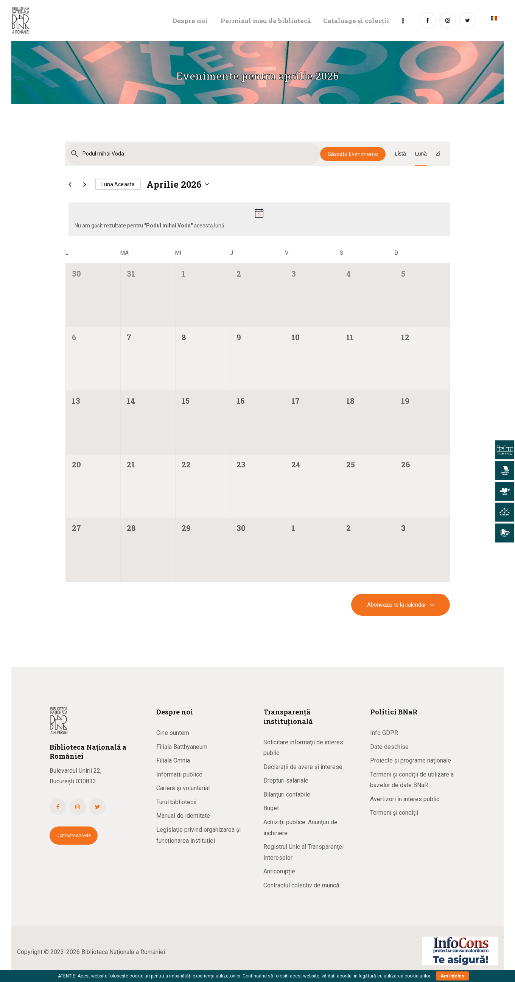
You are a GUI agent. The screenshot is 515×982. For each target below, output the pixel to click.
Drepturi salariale (285, 780)
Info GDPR (384, 732)
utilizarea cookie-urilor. (407, 976)
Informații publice (179, 774)
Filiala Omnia (173, 760)
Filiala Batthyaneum (181, 746)
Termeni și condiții (394, 812)
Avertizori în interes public (404, 799)
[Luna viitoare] (84, 184)
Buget (271, 808)
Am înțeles (452, 976)
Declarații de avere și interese (302, 766)
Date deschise (389, 746)
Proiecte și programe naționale (410, 760)
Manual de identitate (183, 815)
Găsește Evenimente (353, 154)
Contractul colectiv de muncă (301, 885)
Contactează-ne (73, 835)
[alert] (259, 219)
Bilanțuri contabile (286, 794)
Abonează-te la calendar (396, 605)
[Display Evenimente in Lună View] (421, 154)
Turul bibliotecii (176, 802)
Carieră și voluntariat (183, 788)
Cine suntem (172, 732)
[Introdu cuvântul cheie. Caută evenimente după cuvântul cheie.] (193, 154)
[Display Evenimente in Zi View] (438, 154)
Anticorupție (279, 871)
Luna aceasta (118, 184)
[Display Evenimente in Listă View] (400, 154)
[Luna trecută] (70, 184)
